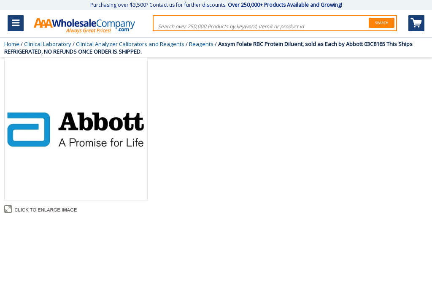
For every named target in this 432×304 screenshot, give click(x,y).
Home (11, 44)
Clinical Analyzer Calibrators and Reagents (130, 44)
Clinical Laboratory (47, 44)
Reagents (201, 44)
